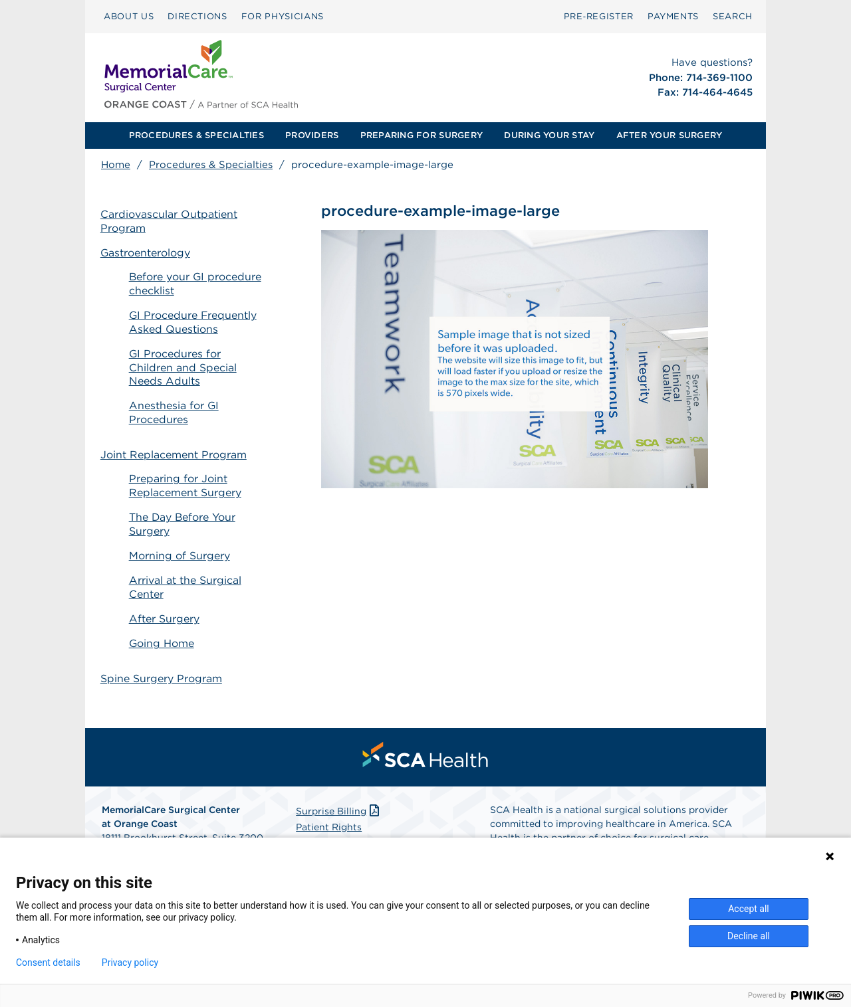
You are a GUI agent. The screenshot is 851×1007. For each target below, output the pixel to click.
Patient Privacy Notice (347, 821)
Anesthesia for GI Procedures (175, 412)
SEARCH (733, 16)
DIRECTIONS (197, 16)
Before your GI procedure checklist (197, 284)
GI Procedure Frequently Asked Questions (194, 322)
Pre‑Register (599, 16)
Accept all (748, 908)
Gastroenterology (146, 252)
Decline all (748, 936)
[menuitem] (128, 16)
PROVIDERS (311, 135)
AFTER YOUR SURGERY (669, 135)
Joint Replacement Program (174, 444)
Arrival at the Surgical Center (186, 576)
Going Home (163, 632)
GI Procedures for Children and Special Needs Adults (184, 367)
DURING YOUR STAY (549, 135)
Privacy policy (130, 962)
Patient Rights (329, 805)
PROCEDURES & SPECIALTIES (196, 135)
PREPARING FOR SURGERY (421, 135)
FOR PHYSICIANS (282, 16)
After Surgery (165, 607)
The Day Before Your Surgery (184, 513)
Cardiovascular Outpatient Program (169, 221)
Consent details (48, 962)
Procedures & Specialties (211, 165)
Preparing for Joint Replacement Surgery (186, 475)
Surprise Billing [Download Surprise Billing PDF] (339, 789)
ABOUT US (129, 16)
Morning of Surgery (180, 545)
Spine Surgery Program (162, 656)
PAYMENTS (673, 16)
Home (115, 165)
